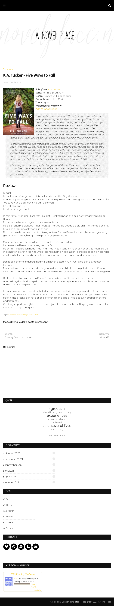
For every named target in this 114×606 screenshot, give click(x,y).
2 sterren (8, 505)
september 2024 (30, 464)
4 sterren (8, 528)
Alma (16, 579)
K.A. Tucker (54, 89)
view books (37, 590)
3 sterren (8, 516)
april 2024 (30, 476)
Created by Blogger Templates (64, 601)
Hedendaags (22, 314)
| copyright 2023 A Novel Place (96, 601)
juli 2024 (30, 470)
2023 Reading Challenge (23, 574)
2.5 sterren (9, 511)
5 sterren (12, 314)
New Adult (33, 314)
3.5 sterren (9, 522)
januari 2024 (30, 482)
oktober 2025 (30, 453)
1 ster (6, 499)
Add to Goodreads (46, 108)
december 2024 (30, 459)
